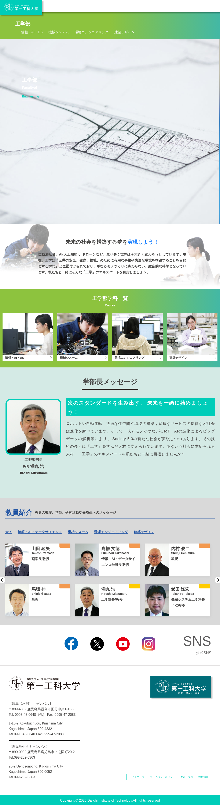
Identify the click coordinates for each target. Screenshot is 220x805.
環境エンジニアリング (92, 32)
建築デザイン (124, 32)
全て (8, 532)
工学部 (22, 24)
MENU (214, 6)
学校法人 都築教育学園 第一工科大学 (21, 7)
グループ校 (186, 777)
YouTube (123, 656)
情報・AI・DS (32, 32)
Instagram (148, 656)
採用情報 (203, 777)
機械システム (58, 32)
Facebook (71, 656)
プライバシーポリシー (162, 777)
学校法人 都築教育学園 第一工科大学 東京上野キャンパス (180, 687)
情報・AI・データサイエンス (40, 532)
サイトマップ (136, 777)
